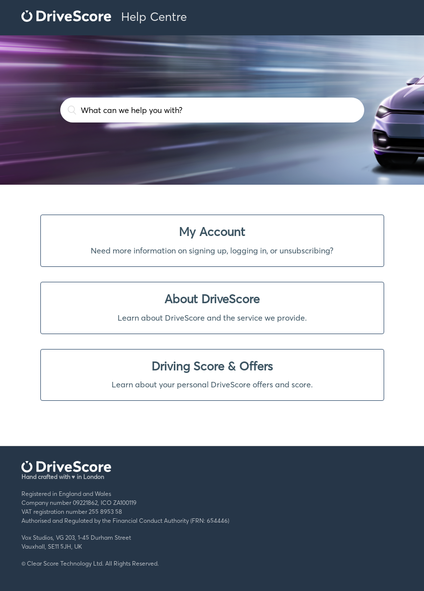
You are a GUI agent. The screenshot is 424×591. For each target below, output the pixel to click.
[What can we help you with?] (212, 110)
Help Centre (154, 16)
